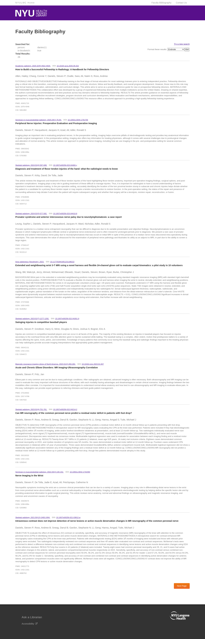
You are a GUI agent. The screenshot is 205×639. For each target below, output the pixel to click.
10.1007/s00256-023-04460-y (65, 165)
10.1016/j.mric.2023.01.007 (93, 364)
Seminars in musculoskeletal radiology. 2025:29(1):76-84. (38, 120)
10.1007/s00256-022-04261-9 (67, 319)
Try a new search (182, 44)
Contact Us (181, 2)
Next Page (182, 586)
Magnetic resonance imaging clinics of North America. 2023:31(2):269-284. (45, 364)
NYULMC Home (25, 2)
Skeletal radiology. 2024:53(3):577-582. (31, 213)
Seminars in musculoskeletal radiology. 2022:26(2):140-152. (39, 472)
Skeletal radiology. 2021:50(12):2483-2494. (32, 517)
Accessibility (29, 623)
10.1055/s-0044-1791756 (78, 120)
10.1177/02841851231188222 (62, 262)
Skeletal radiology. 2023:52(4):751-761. (31, 409)
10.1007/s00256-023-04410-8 (65, 213)
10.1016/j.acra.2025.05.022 (68, 66)
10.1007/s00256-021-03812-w (68, 517)
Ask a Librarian (32, 617)
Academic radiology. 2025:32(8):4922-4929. (33, 66)
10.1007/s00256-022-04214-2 (65, 409)
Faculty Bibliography (161, 2)
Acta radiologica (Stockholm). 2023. (29, 262)
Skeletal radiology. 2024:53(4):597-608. (31, 165)
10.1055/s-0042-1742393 (80, 472)
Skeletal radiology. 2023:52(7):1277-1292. (32, 319)
